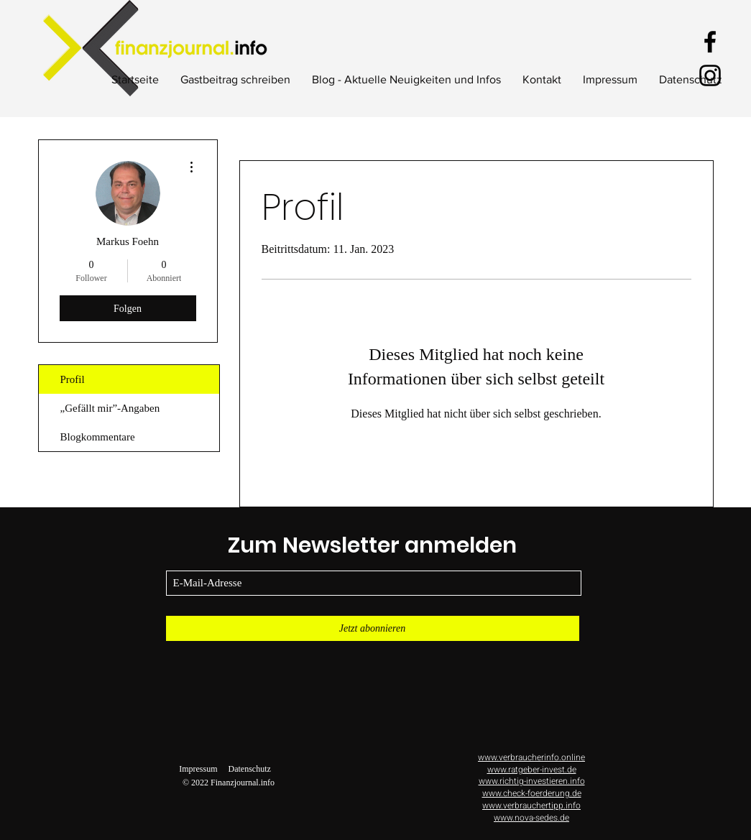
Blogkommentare (97, 437)
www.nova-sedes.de (531, 817)
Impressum (198, 769)
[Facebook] (710, 41)
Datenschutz (250, 769)
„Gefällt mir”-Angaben (110, 408)
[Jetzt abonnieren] (372, 628)
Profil (72, 379)
